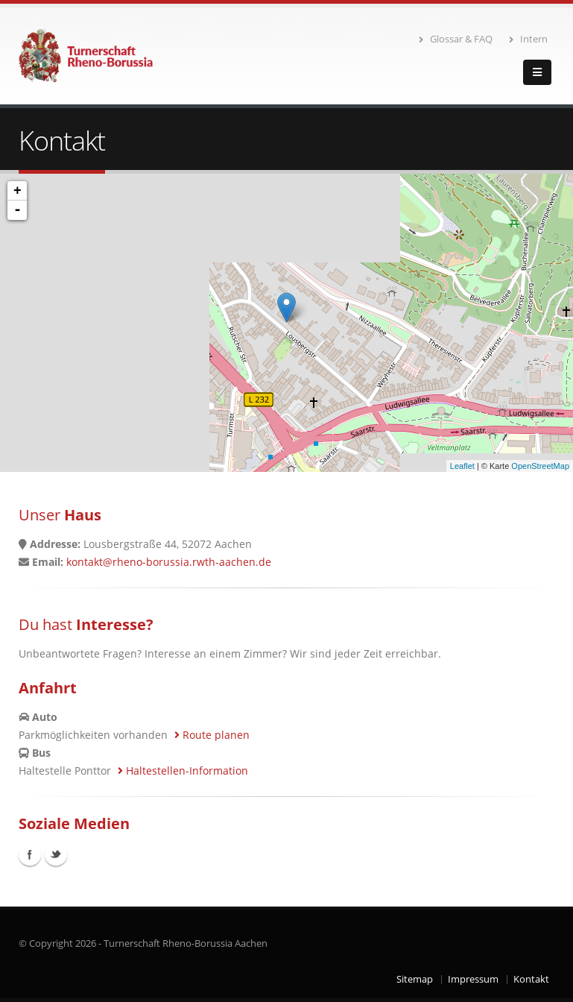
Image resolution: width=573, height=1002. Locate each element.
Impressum (473, 979)
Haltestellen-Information (183, 770)
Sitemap (414, 979)
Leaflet (462, 465)
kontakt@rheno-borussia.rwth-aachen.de (168, 562)
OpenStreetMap (540, 465)
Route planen (212, 735)
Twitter (56, 854)
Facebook (30, 854)
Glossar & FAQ (456, 39)
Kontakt (531, 979)
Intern (528, 39)
